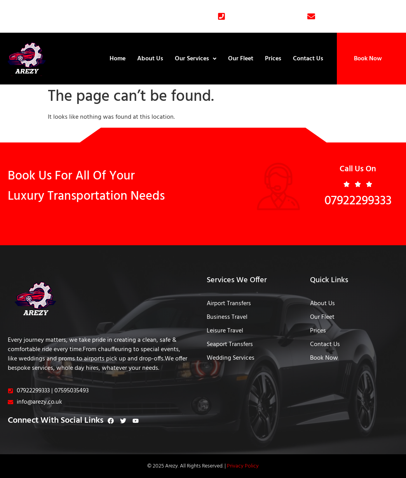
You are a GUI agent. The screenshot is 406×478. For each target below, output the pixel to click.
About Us (150, 59)
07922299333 (358, 201)
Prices (273, 59)
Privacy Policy (243, 466)
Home (117, 59)
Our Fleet (240, 59)
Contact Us (308, 59)
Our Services (195, 59)
